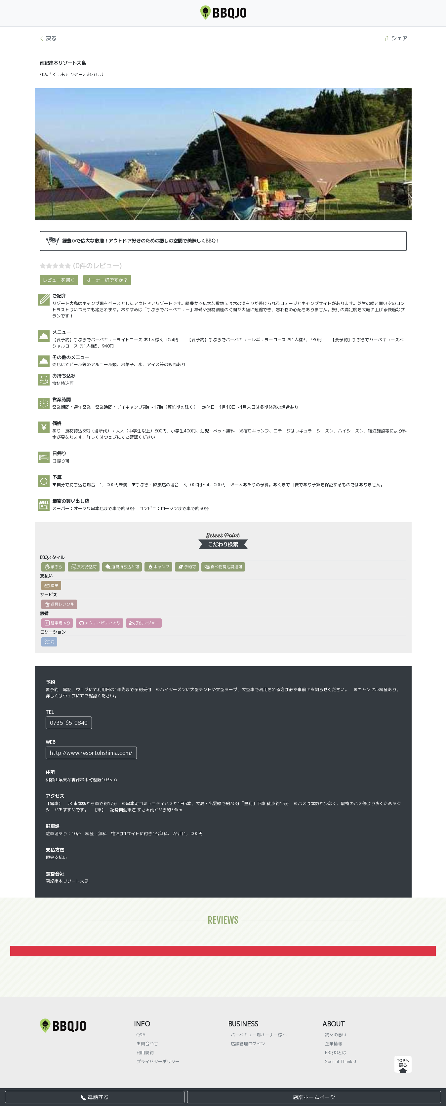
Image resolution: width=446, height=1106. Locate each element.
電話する (95, 1097)
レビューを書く (59, 280)
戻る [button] (48, 38)
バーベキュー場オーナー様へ (259, 1035)
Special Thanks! (340, 1061)
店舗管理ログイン (248, 1044)
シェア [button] (396, 38)
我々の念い (335, 1035)
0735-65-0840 (69, 722)
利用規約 (145, 1052)
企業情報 (333, 1044)
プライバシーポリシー (158, 1061)
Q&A (141, 1035)
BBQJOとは (335, 1052)
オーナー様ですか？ (107, 280)
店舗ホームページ (314, 1097)
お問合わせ (147, 1044)
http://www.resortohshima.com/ (91, 752)
